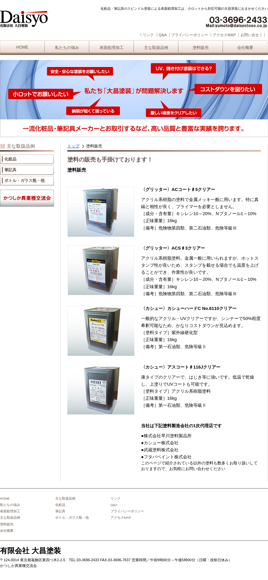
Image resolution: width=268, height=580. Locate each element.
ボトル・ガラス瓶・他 (24, 180)
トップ (73, 146)
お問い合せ (250, 35)
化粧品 (10, 159)
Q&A (162, 35)
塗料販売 (201, 47)
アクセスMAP (224, 35)
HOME (22, 47)
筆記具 (10, 170)
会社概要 (245, 47)
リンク (148, 35)
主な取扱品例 (156, 47)
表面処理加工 (111, 47)
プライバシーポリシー (189, 35)
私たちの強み (67, 47)
